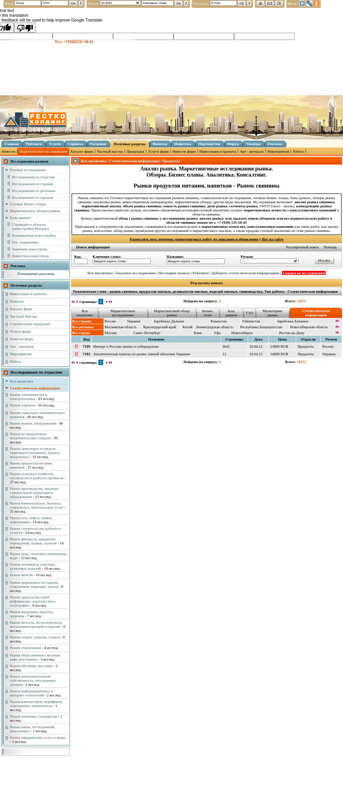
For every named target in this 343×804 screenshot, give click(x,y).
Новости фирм (184, 151)
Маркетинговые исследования (43, 151)
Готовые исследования (28, 170)
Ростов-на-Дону (291, 333)
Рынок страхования (25, 648)
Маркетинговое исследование (123, 313)
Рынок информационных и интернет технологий (31, 693)
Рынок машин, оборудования (33, 423)
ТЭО (249, 313)
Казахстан (218, 321)
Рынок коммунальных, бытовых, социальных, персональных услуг (37, 505)
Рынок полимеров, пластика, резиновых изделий (33, 566)
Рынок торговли (23, 405)
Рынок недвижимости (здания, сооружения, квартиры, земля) (34, 584)
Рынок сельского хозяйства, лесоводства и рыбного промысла (37, 476)
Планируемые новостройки (34, 235)
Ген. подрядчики (25, 242)
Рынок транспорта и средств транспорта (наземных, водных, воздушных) (35, 452)
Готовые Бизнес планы (28, 204)
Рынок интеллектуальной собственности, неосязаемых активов (33, 680)
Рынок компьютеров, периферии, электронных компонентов (36, 703)
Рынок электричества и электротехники (28, 396)
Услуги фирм (158, 151)
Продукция (135, 151)
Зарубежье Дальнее (168, 321)
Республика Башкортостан (261, 327)
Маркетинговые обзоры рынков (35, 211)
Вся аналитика (21, 381)
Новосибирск (241, 333)
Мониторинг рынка (273, 313)
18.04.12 (256, 354)
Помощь (330, 247)
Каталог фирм (82, 151)
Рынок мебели (21, 575)
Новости (8, 151)
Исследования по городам (32, 197)
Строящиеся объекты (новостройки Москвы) (30, 226)
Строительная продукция (30, 324)
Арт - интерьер (252, 151)
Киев (198, 333)
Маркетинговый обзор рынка (172, 313)
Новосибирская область (309, 327)
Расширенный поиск (302, 247)
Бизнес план (207, 313)
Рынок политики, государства (33, 716)
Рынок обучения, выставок (31, 666)
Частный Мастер (23, 316)
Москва (110, 333)
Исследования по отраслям (33, 177)
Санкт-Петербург (147, 333)
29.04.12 (256, 346)
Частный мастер (110, 151)
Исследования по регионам (33, 191)
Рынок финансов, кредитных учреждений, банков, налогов (33, 541)
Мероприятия (278, 151)
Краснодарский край (159, 327)
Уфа (217, 333)
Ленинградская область (214, 327)
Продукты (306, 346)
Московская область (121, 327)
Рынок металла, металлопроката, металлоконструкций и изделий (36, 624)
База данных (231, 313)
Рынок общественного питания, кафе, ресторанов (35, 657)
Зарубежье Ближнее (292, 321)
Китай (187, 327)
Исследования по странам (32, 184)
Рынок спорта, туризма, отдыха (35, 637)
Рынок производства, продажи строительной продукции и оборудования (34, 492)
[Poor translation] (25, 28)
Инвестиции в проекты (218, 151)
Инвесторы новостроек (30, 256)
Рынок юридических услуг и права (38, 737)
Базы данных (20, 218)
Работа (298, 151)
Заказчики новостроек (29, 249)
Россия (110, 321)
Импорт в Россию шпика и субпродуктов (126, 346)
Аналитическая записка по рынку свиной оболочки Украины (141, 354)
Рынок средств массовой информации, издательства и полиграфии (32, 601)
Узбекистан (251, 321)
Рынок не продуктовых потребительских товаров (30, 436)
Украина (133, 321)
